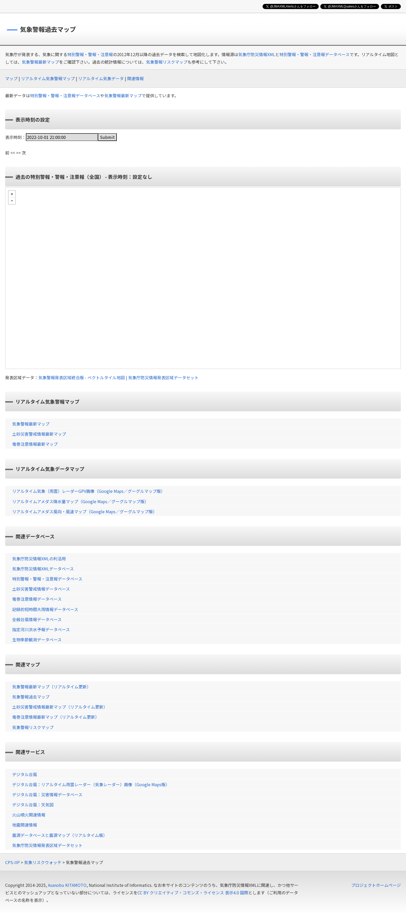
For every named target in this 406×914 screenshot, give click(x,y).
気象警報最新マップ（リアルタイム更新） (51, 686)
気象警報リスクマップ (166, 62)
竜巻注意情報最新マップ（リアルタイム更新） (55, 717)
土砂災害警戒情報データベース (41, 589)
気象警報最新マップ (40, 62)
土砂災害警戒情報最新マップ (39, 434)
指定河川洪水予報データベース (41, 629)
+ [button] (12, 194)
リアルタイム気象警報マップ (48, 78)
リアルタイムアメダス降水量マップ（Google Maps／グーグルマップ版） (80, 501)
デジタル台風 (24, 774)
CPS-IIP (12, 862)
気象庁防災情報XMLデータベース (43, 569)
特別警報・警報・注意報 (90, 54)
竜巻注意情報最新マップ (35, 444)
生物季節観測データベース (37, 639)
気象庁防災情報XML (256, 54)
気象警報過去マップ (30, 697)
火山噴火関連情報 (28, 815)
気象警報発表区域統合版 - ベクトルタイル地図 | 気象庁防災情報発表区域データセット (118, 377)
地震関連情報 (24, 825)
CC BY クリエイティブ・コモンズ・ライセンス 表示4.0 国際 (192, 892)
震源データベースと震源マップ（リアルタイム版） (59, 835)
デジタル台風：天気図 (33, 804)
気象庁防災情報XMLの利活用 (39, 558)
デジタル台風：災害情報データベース (47, 794)
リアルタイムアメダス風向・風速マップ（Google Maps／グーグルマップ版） (84, 511)
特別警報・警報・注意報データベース (314, 54)
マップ (11, 78)
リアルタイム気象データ (101, 78)
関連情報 (135, 78)
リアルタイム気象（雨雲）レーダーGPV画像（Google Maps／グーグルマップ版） (88, 491)
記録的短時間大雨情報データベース (45, 609)
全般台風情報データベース (37, 619)
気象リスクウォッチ (42, 862)
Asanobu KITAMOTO (67, 885)
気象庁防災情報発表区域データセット (47, 845)
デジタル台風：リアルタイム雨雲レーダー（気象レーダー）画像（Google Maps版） (91, 784)
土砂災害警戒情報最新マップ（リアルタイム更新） (59, 707)
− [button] (12, 200)
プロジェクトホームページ (376, 885)
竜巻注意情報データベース (37, 599)
